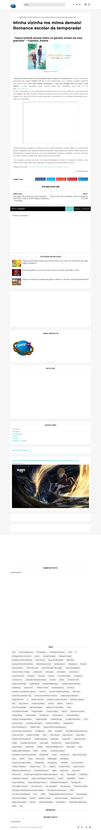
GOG (86, 719)
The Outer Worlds (80, 786)
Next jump (40, 758)
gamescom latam (77, 711)
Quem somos (79, 766)
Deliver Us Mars (42, 687)
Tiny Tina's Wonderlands (21, 794)
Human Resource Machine (22, 731)
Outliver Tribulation (19, 766)
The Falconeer (36, 786)
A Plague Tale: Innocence (21, 656)
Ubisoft (32, 798)
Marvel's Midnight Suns (54, 747)
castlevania (37, 672)
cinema (51, 675)
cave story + (73, 672)
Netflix (22, 758)
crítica (61, 679)
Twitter (15, 439)
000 (13, 652)
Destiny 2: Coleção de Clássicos (24, 691)
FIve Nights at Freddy (20, 711)
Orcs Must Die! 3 (77, 762)
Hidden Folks (35, 727)
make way (29, 747)
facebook (85, 209)
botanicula (73, 664)
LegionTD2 (66, 739)
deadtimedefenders (50, 683)
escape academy (38, 703)
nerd (14, 758)
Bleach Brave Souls (44, 664)
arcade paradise (49, 656)
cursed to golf (73, 679)
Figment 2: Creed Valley (54, 707)
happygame (68, 723)
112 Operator (41, 652)
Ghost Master (31, 715)
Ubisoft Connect (45, 798)
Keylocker (55, 739)
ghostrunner (44, 715)
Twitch (15, 436)
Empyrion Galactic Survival (57, 699)
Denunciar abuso (20, 450)
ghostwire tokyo (73, 715)
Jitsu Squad (54, 735)
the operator (65, 786)
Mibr (80, 747)
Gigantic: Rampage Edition (22, 719)
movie (54, 754)
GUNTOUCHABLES (53, 723)
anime (37, 656)
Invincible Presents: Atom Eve (76, 731)
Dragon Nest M (17, 699)
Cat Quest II (61, 672)
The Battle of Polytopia (58, 782)
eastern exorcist (37, 699)
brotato (83, 664)
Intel (49, 731)
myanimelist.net (22, 89)
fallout (60, 703)
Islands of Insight (33, 735)
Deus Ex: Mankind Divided (59, 691)
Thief (71, 790)
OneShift (64, 762)
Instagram (16, 432)
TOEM (43, 794)
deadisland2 (34, 683)
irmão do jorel (17, 735)
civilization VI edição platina (36, 679)
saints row (64, 770)
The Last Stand (51, 786)
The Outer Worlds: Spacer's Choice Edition (28, 790)
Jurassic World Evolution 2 (21, 739)
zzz (21, 806)
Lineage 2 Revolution (28, 743)
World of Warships (46, 802)
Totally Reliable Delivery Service (61, 794)
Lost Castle (44, 743)
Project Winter (64, 766)
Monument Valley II (57, 751)
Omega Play (17, 434)
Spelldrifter (71, 778)
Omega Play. (52, 762)
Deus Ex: (43, 691)
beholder (70, 660)
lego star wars (79, 739)
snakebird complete (20, 778)
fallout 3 (69, 703)
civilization (78, 675)
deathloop (16, 687)
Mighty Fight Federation (21, 751)
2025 (70, 652)
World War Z (61, 802)
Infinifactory (40, 731)
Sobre (60, 778)
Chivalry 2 (31, 675)
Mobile (44, 751)
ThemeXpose (22, 827)
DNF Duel (76, 691)
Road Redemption (41, 770)
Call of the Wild (32, 668)
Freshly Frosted (52, 711)
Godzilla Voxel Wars (73, 719)
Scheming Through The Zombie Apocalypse (40, 774)
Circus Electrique (64, 675)
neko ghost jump (79, 754)
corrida (52, 679)
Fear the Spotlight (19, 707)
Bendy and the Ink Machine (22, 664)
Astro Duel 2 (40, 660)
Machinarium (56, 743)
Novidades (64, 758)
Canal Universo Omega (20, 672)
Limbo (14, 743)
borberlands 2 (60, 664)
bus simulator (17, 668)
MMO (36, 751)
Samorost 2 (16, 774)
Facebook (16, 429)
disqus (77, 209)
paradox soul (35, 766)
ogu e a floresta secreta (21, 762)
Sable (54, 770)
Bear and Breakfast (56, 660)
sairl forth (76, 770)
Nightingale (52, 758)
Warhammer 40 (77, 798)
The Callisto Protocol (20, 786)
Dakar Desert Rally (19, 683)
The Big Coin (76, 782)
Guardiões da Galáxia (34, 723)
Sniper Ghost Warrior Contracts (43, 778)
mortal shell (44, 754)
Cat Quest (49, 672)
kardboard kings (41, 739)
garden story (17, 715)
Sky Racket (71, 774)
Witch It (32, 802)
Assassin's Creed (65, 656)
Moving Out (64, 754)
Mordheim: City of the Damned (24, 754)
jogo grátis (80, 735)
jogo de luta (67, 735)
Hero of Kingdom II (19, 727)
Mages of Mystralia (72, 743)
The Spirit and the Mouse (56, 790)
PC (45, 766)
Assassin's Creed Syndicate (22, 660)
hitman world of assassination (55, 727)
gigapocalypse (41, 719)
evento (51, 703)
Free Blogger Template (35, 827)
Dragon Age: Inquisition (69, 695)
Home (16, 17)
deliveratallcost (57, 687)
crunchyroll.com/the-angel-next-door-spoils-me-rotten (48, 167)
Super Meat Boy (18, 782)
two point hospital (19, 798)
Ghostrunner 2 (57, 715)
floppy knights (37, 711)
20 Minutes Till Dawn (57, 652)
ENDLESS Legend (77, 699)
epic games (23, 703)
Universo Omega (19, 441)
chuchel (41, 675)
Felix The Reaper (36, 707)
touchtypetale (81, 794)
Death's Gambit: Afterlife (71, 683)
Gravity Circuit (17, 723)
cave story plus (18, 675)
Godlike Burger (56, 719)
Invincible (58, 731)
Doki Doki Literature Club (21, 695)
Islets (45, 735)
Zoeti (14, 806)
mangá (39, 747)
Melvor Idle (71, 747)
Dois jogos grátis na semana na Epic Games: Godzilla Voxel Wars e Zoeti (51, 270)
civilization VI (17, 679)
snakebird (83, 774)
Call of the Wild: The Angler (52, 668)
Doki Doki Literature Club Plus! (46, 695)
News (30, 758)
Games (64, 711)
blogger (69, 209)
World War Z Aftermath (77, 802)
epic (13, 703)
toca (35, 794)
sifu (62, 774)
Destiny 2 (70, 687)
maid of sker (17, 747)
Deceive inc (28, 687)
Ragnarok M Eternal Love (21, 770)
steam (81, 778)
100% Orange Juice (26, 652)
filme (69, 707)
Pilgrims (52, 766)
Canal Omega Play (72, 668)
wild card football (19, 802)
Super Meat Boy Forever (37, 782)
